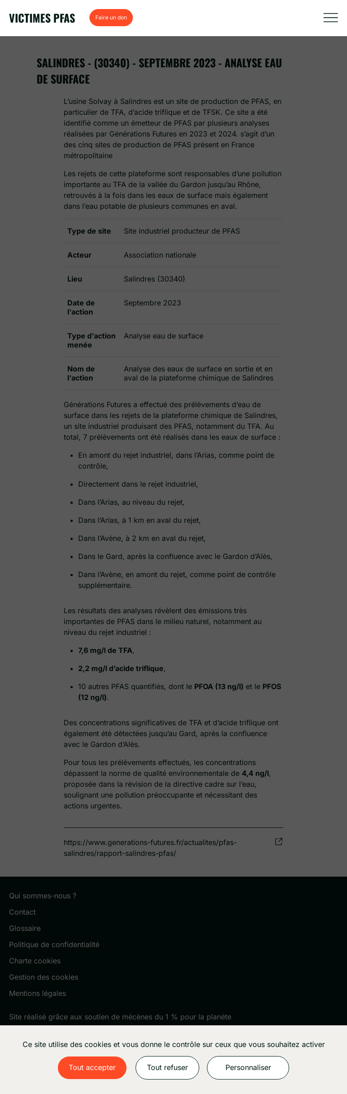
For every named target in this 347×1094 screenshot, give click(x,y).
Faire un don (111, 17)
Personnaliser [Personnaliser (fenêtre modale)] (248, 1067)
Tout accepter (92, 1067)
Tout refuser (167, 1067)
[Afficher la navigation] (331, 17)
